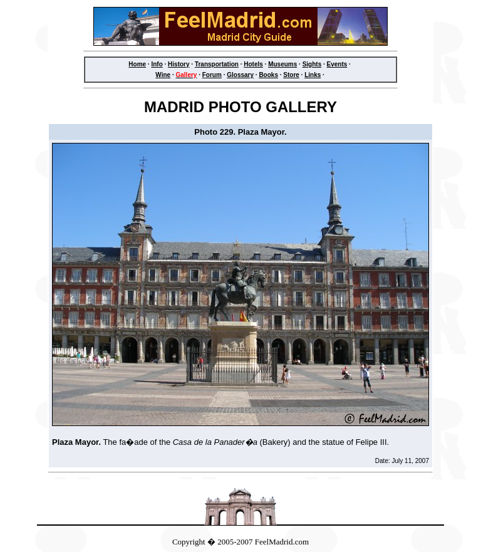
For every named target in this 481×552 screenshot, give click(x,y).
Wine (162, 74)
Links (312, 74)
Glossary (240, 74)
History (178, 64)
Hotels (253, 64)
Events (337, 64)
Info (156, 64)
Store (291, 74)
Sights (312, 64)
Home (137, 64)
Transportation (217, 64)
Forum (212, 74)
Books (268, 74)
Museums (282, 64)
